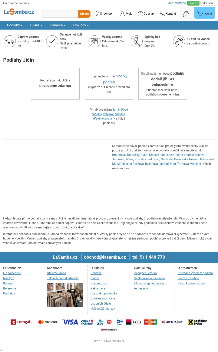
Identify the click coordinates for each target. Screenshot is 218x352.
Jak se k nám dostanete (63, 278)
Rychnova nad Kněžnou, (160, 163)
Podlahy (15, 25)
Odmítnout (208, 3)
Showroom (104, 13)
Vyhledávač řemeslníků (149, 278)
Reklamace (98, 288)
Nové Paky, (181, 159)
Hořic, (180, 155)
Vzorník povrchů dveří (192, 283)
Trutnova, (183, 163)
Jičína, (129, 159)
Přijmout (193, 3)
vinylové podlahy (114, 114)
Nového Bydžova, (133, 163)
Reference (10, 288)
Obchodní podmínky (104, 293)
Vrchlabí (195, 163)
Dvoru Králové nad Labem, (158, 155)
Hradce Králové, (194, 155)
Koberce (58, 25)
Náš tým (8, 278)
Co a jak (146, 13)
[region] (54, 176)
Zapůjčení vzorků (145, 273)
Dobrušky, (133, 155)
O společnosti (12, 273)
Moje (126, 13)
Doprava (96, 273)
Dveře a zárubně (188, 278)
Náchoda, (167, 159)
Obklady (81, 25)
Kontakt (168, 13)
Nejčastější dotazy (103, 308)
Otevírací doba (56, 273)
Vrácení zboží (99, 283)
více (177, 3)
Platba (95, 278)
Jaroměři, (118, 159)
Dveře (36, 25)
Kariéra (8, 283)
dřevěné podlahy (104, 118)
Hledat (84, 14)
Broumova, (119, 155)
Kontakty (9, 293)
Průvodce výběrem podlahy (195, 273)
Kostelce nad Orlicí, (147, 159)
